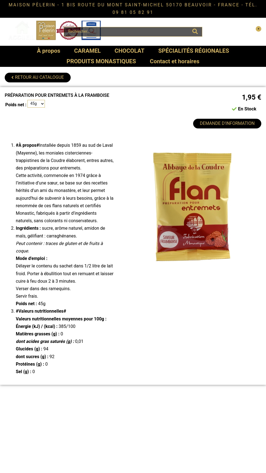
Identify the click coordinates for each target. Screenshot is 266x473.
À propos (48, 51)
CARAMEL (87, 51)
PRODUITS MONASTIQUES (101, 61)
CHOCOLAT (130, 51)
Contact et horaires (175, 61)
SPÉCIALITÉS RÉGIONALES (193, 51)
